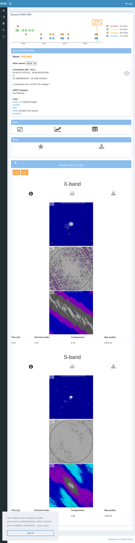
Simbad (16, 105)
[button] (10, 3)
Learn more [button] (43, 525)
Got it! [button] (30, 533)
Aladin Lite (18, 102)
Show (31, 63)
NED (15, 108)
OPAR (16, 111)
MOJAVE (17, 114)
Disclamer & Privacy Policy (120, 539)
